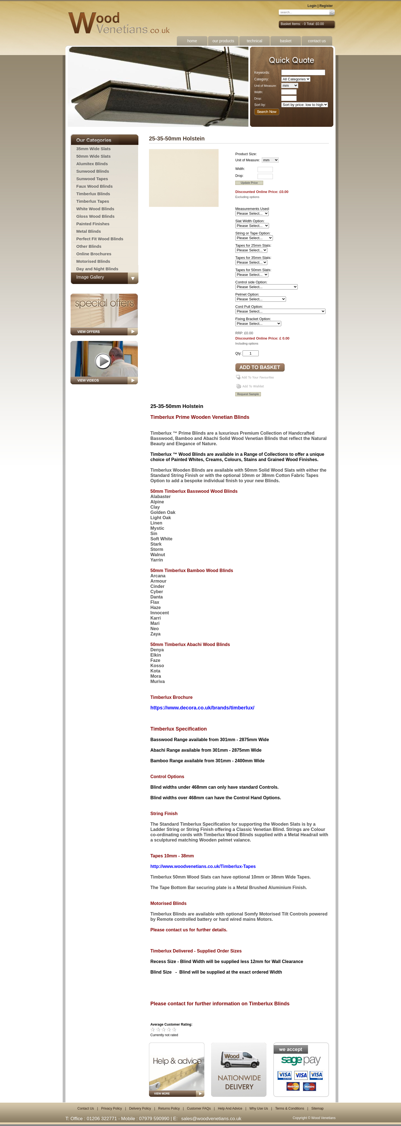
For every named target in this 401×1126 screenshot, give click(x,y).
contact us (317, 41)
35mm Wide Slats (93, 148)
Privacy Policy (111, 1108)
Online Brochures (93, 253)
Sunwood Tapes (92, 178)
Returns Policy (169, 1108)
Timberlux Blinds (93, 193)
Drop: (258, 98)
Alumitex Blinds (92, 163)
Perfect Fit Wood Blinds (99, 238)
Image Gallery (90, 277)
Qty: (238, 353)
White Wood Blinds (95, 208)
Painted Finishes (92, 223)
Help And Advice (230, 1108)
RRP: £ (240, 333)
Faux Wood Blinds (94, 186)
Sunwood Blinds (92, 171)
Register (326, 6)
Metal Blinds (88, 231)
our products (223, 41)
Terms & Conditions (289, 1108)
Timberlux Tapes (92, 201)
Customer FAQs (199, 1108)
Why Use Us (259, 1108)
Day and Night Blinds (97, 268)
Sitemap (317, 1108)
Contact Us (85, 1108)
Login (312, 6)
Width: (258, 92)
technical (254, 41)
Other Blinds (88, 246)
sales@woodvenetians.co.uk (211, 1118)
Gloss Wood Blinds (95, 216)
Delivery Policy (140, 1108)
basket (285, 41)
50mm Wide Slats (93, 156)
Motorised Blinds (93, 261)
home (192, 41)
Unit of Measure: (265, 85)
